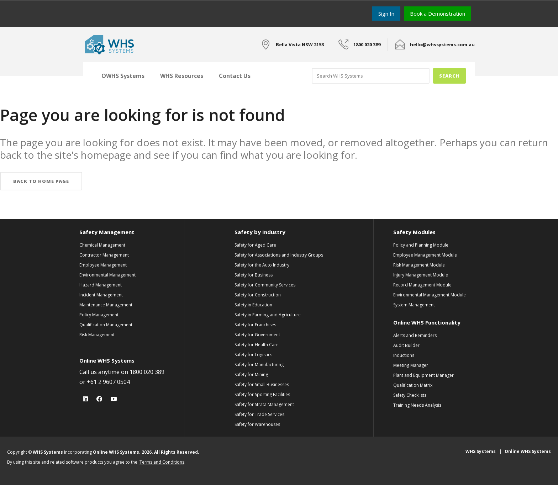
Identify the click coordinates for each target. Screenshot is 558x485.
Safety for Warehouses (257, 424)
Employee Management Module (425, 255)
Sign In (386, 13)
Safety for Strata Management (264, 404)
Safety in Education (253, 305)
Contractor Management (104, 255)
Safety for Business (254, 275)
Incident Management (101, 295)
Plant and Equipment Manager (423, 375)
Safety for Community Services (265, 285)
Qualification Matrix (412, 385)
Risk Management (97, 335)
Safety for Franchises (255, 325)
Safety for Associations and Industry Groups (279, 255)
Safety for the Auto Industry (262, 265)
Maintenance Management (105, 305)
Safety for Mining (251, 374)
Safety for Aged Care (255, 245)
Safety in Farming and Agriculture (268, 315)
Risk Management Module (419, 265)
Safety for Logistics (253, 355)
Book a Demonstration (437, 13)
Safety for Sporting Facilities (262, 394)
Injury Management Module (420, 275)
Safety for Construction (258, 295)
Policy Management (99, 315)
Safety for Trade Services (259, 414)
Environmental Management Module (429, 295)
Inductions (403, 355)
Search (449, 76)
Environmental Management (107, 275)
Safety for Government (257, 335)
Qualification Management (105, 325)
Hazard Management (100, 285)
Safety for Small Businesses (262, 384)
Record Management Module (422, 285)
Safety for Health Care (257, 345)
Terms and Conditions (162, 462)
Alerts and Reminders (415, 335)
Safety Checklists (409, 395)
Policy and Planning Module (420, 245)
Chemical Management (102, 245)
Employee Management (103, 265)
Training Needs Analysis (417, 405)
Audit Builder (406, 345)
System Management (414, 305)
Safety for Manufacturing (259, 365)
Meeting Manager (410, 365)
